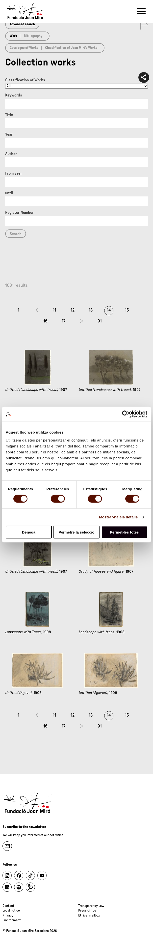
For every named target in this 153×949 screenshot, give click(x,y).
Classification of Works (25, 80)
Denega (28, 532)
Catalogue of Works (24, 48)
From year (13, 173)
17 (63, 321)
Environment (11, 920)
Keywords (13, 95)
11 (54, 310)
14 (109, 310)
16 (45, 321)
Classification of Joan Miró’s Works (71, 48)
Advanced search (22, 24)
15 (127, 310)
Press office (87, 910)
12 (73, 310)
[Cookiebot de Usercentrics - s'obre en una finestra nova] (125, 414)
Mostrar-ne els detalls (118, 517)
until (9, 193)
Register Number (19, 213)
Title (9, 115)
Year (9, 134)
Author (11, 154)
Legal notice (11, 910)
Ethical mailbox (89, 915)
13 (91, 310)
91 (100, 321)
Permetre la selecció (76, 532)
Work (13, 36)
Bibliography (33, 36)
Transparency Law (91, 906)
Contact (8, 906)
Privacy (7, 915)
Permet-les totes (124, 532)
